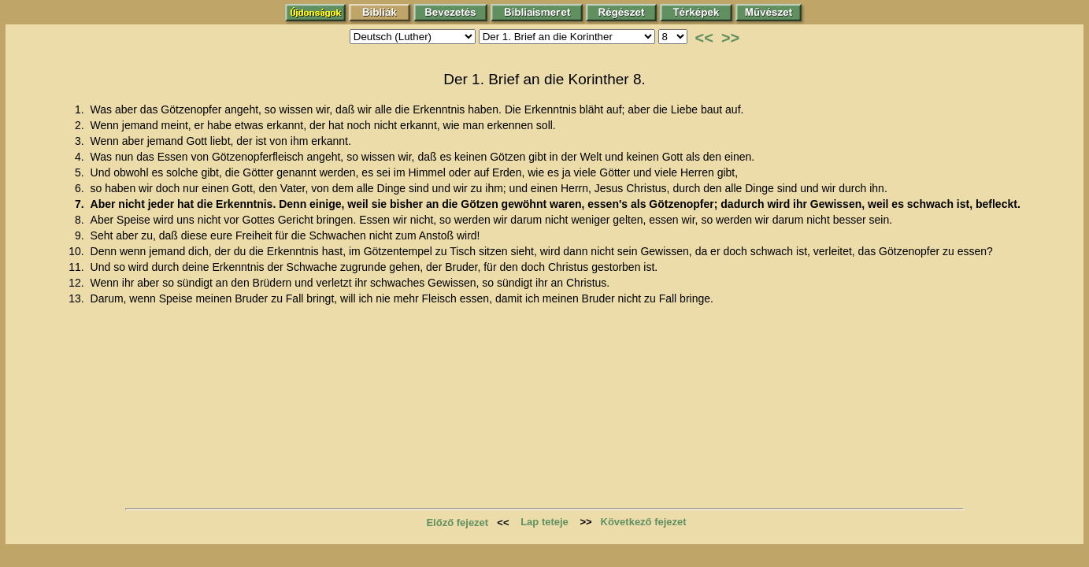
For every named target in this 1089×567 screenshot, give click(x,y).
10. (78, 251)
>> (730, 37)
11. (78, 267)
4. (81, 156)
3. (81, 141)
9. (81, 235)
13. (78, 298)
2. (81, 125)
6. (81, 188)
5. (81, 172)
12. (78, 282)
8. (81, 219)
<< (704, 37)
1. (81, 109)
